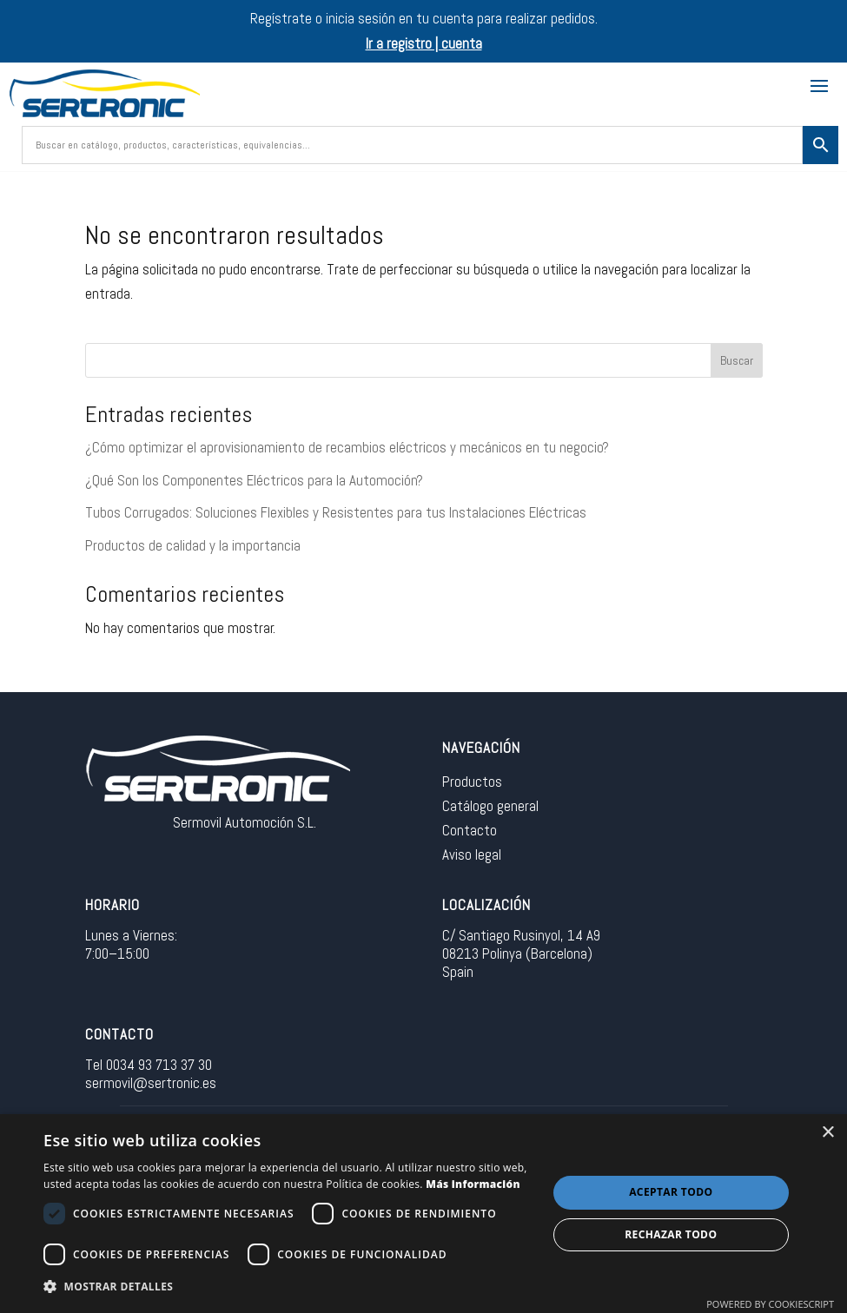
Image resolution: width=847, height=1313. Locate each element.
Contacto (469, 830)
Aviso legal (471, 854)
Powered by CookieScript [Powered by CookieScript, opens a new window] (770, 1303)
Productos (472, 781)
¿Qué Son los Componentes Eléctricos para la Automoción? (254, 480)
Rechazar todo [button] (671, 1234)
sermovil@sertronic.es (150, 1082)
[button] (287, 1287)
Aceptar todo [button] (670, 1191)
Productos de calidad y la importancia (193, 545)
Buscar (736, 360)
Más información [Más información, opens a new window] (473, 1184)
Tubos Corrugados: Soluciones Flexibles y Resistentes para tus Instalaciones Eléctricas (335, 512)
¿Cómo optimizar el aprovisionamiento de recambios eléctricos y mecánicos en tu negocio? (347, 447)
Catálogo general (490, 805)
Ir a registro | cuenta (424, 43)
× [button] (827, 1132)
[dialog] (423, 1213)
